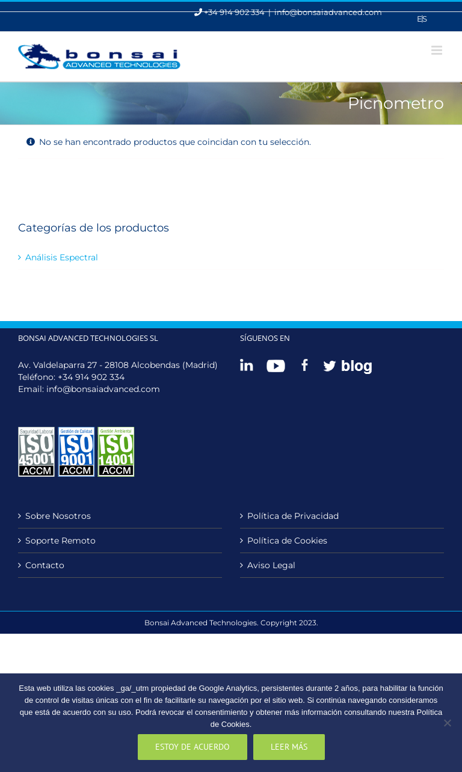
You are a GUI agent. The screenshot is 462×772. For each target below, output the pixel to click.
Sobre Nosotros (58, 515)
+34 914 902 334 (91, 377)
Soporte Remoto (60, 540)
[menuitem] (422, 18)
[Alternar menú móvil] (437, 50)
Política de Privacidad (293, 515)
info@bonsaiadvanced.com (328, 12)
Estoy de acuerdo (192, 746)
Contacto (44, 565)
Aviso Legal (271, 565)
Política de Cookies (287, 540)
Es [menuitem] (422, 18)
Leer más (289, 746)
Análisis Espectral (61, 257)
